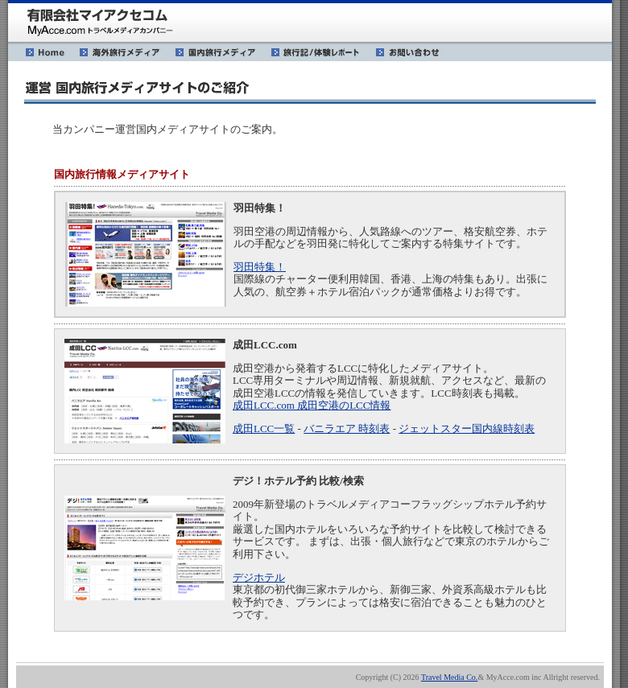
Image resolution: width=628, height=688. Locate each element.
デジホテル (259, 577)
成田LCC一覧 (264, 428)
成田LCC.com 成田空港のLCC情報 (311, 405)
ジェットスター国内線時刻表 (467, 428)
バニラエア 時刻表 (347, 428)
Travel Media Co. (449, 677)
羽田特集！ (259, 267)
